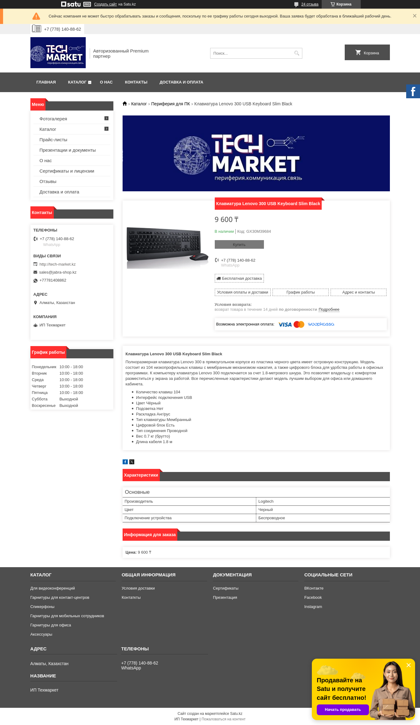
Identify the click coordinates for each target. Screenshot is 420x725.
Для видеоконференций (52, 588)
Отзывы (48, 181)
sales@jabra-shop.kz (58, 272)
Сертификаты (225, 588)
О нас (106, 82)
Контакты (136, 82)
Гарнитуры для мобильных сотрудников (67, 616)
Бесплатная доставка (242, 278)
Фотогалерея (53, 118)
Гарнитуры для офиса (50, 625)
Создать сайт (105, 4)
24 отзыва (310, 4)
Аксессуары (41, 634)
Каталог (77, 82)
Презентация (225, 597)
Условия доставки (138, 588)
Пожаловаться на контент (223, 719)
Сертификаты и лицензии (67, 170)
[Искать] (297, 53)
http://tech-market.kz (58, 264)
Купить (239, 244)
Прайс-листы (54, 139)
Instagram (313, 606)
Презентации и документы (68, 150)
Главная (46, 82)
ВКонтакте (314, 588)
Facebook (313, 597)
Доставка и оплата (181, 82)
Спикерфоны (42, 606)
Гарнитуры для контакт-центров (59, 597)
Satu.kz (236, 713)
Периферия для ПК (170, 103)
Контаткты (131, 597)
